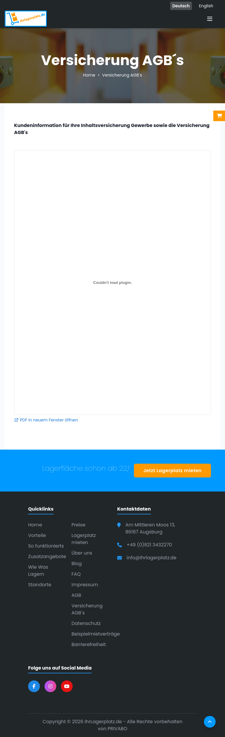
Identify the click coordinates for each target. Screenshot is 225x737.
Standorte (39, 584)
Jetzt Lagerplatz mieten (172, 470)
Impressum (84, 584)
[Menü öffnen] (210, 19)
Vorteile (37, 535)
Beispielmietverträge (95, 634)
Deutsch (181, 6)
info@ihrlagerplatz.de (151, 557)
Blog (76, 563)
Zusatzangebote (47, 556)
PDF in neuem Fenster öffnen (46, 420)
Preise (78, 524)
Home (89, 75)
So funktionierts (46, 546)
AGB (76, 595)
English (206, 6)
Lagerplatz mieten (83, 539)
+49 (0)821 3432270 (149, 544)
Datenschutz (86, 623)
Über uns (81, 553)
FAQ (76, 574)
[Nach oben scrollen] (210, 722)
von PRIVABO (112, 728)
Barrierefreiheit (88, 644)
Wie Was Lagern (38, 570)
